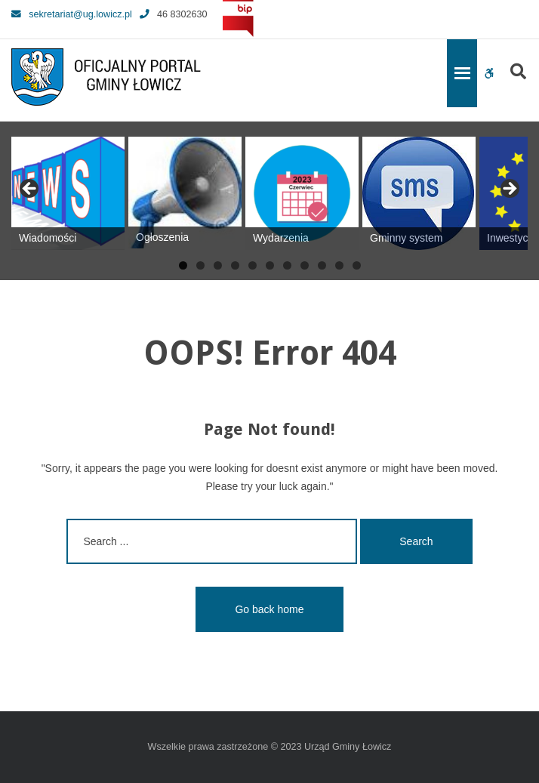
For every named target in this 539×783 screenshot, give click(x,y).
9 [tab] (322, 265)
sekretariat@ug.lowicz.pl (71, 14)
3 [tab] (218, 265)
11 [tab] (357, 265)
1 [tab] (183, 265)
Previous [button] (30, 189)
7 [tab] (287, 265)
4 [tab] (235, 265)
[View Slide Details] (68, 193)
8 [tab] (304, 265)
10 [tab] (339, 265)
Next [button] (508, 189)
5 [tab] (252, 265)
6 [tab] (270, 265)
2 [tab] (200, 265)
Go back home (269, 609)
